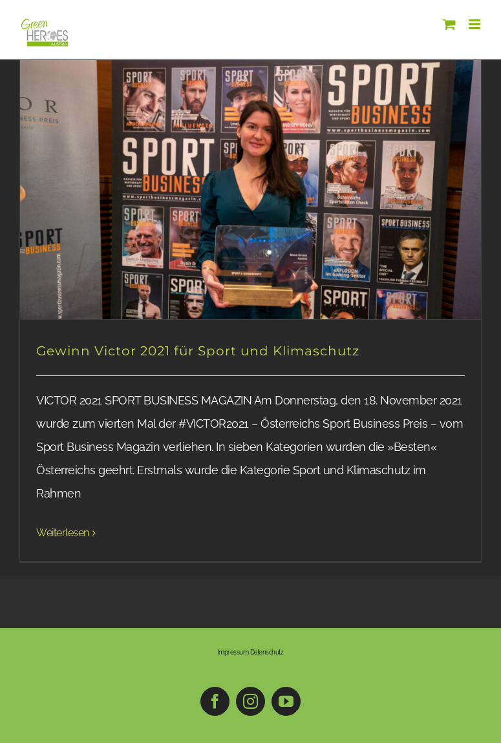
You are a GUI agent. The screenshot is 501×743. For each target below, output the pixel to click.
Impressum (233, 652)
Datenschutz (267, 652)
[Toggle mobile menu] (475, 24)
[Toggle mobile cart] (449, 24)
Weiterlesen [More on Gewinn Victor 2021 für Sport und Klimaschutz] (62, 533)
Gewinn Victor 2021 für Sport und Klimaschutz (197, 351)
